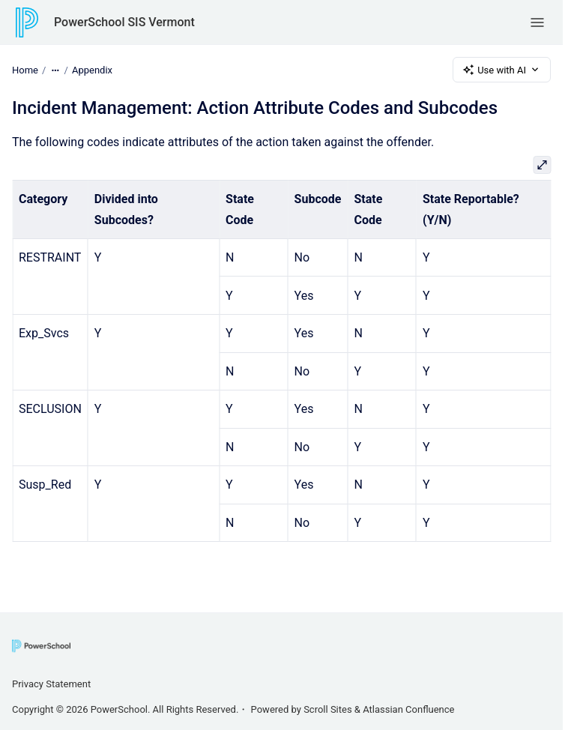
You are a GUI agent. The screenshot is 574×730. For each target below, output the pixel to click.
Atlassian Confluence (408, 709)
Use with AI (501, 70)
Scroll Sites (327, 709)
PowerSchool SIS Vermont (124, 22)
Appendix (92, 69)
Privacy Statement (51, 684)
